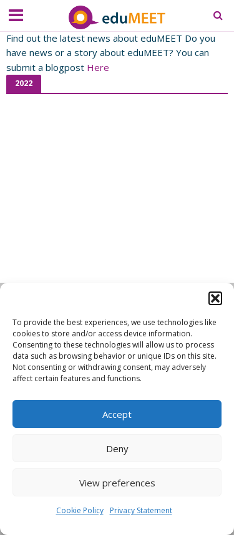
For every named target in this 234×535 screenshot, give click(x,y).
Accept (117, 414)
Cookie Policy (80, 511)
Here (98, 67)
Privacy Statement (141, 511)
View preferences (117, 482)
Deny (117, 448)
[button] (215, 299)
